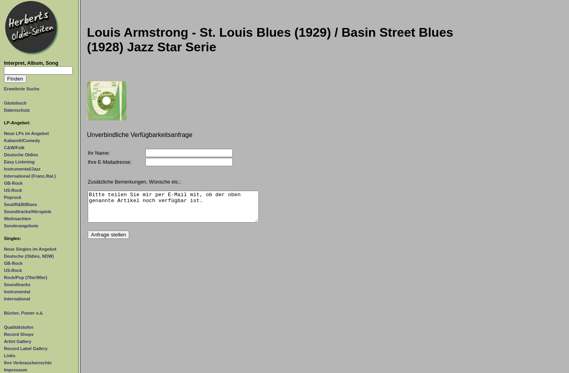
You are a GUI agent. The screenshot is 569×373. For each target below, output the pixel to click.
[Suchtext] (38, 70)
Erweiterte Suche (22, 88)
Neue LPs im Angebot (26, 133)
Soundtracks (17, 284)
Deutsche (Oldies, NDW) (29, 256)
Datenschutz (17, 110)
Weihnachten (17, 218)
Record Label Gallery (25, 348)
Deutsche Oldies (21, 154)
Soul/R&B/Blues (20, 204)
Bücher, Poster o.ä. (23, 313)
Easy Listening (19, 161)
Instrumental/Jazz (22, 169)
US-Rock (13, 190)
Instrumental (17, 291)
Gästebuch (15, 103)
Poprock (12, 197)
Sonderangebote (21, 225)
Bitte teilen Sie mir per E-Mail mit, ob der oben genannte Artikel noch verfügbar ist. (173, 210)
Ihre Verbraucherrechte (28, 362)
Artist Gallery (17, 341)
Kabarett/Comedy (22, 140)
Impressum (15, 369)
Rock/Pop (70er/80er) (25, 277)
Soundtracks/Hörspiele (27, 211)
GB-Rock (13, 183)
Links (9, 355)
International (17, 298)
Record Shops (19, 334)
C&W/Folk (14, 147)
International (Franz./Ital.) (30, 176)
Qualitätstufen (18, 327)
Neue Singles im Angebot (30, 249)
